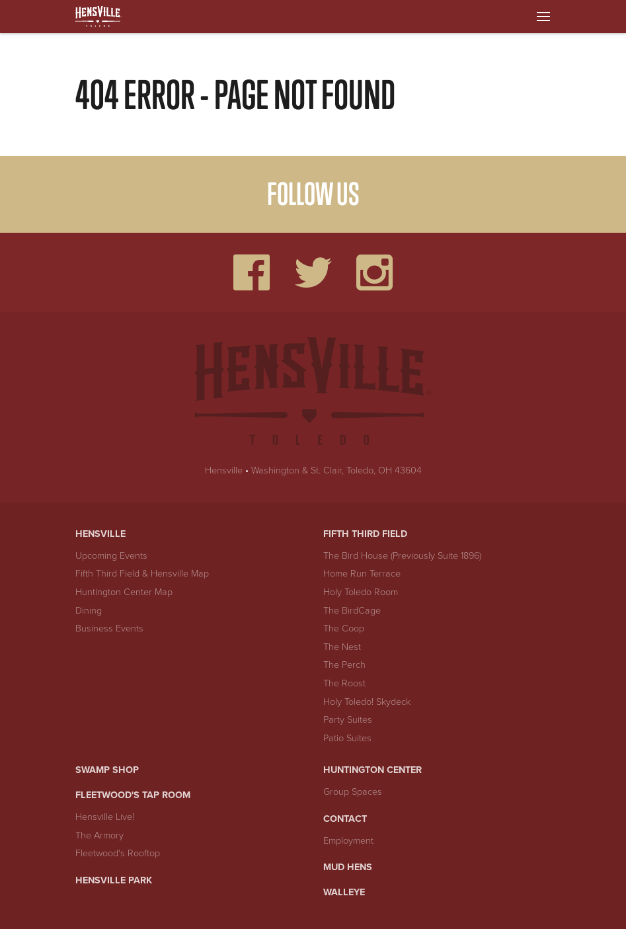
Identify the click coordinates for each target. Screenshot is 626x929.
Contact (345, 819)
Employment (348, 840)
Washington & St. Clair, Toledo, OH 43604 (336, 470)
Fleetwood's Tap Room (132, 795)
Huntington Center (372, 770)
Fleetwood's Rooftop (117, 853)
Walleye (344, 892)
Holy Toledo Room (360, 592)
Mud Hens (347, 867)
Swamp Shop (107, 770)
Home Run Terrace (362, 573)
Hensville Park (113, 880)
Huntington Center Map (124, 592)
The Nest (342, 647)
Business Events (109, 628)
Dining (88, 610)
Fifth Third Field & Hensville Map (142, 573)
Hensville (224, 470)
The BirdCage (352, 610)
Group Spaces (352, 791)
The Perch (344, 664)
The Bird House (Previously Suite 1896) (402, 555)
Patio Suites (347, 738)
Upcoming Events (111, 555)
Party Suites (347, 719)
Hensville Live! (104, 817)
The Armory (99, 835)
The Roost (344, 683)
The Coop (343, 628)
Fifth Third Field (365, 534)
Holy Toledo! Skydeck (367, 701)
